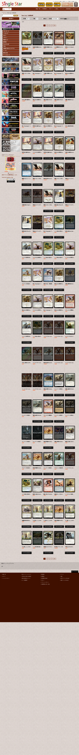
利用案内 (42, 576)
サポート (42, 580)
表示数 (24, 18)
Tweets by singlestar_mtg (7, 177)
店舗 (61, 576)
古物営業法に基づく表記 (45, 584)
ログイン (4, 576)
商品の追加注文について (26, 578)
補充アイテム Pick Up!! (65, 580)
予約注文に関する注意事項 (26, 576)
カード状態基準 (24, 580)
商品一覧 (4, 574)
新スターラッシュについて (26, 574)
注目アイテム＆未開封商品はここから (9, 174)
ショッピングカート (6, 578)
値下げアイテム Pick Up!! (65, 578)
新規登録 (42, 574)
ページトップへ (75, 571)
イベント (62, 574)
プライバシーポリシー (45, 582)
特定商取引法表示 (44, 578)
